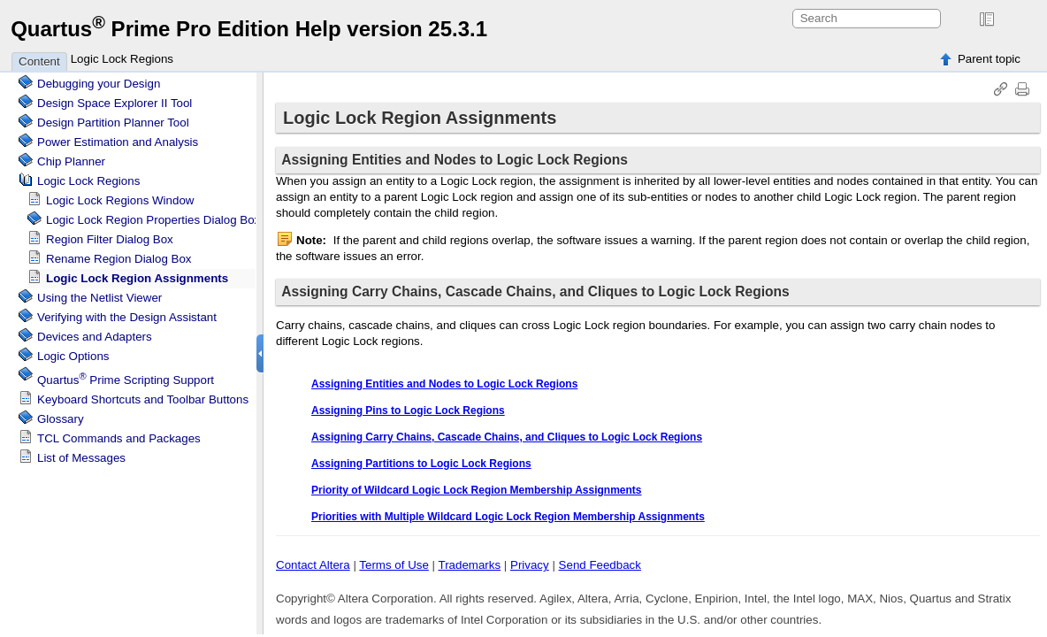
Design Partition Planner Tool (113, 122)
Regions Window (120, 200)
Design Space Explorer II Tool (114, 103)
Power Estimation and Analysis (117, 142)
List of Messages (81, 457)
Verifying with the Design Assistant (127, 317)
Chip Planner (71, 161)
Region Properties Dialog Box (153, 219)
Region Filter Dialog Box (109, 239)
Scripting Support (125, 380)
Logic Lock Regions (122, 58)
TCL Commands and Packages (119, 438)
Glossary (60, 419)
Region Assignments (137, 278)
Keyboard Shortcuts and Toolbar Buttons (142, 399)
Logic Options (73, 356)
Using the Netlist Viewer (99, 297)
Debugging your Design (98, 83)
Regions (88, 181)
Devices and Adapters (94, 336)
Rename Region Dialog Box (118, 258)
